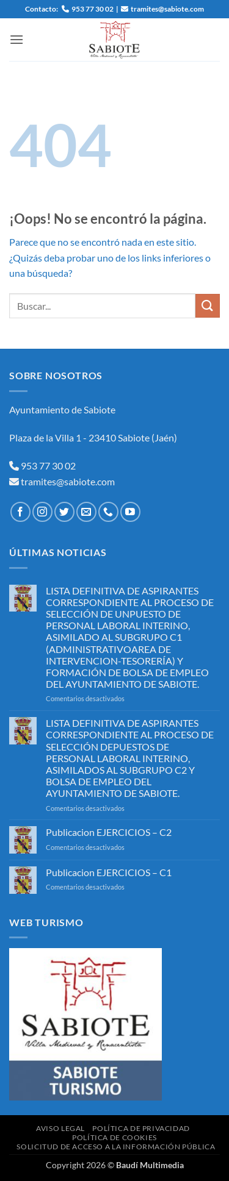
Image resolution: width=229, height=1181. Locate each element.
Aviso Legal (60, 1128)
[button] (16, 39)
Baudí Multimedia (150, 1165)
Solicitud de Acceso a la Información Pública (115, 1146)
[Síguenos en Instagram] (42, 512)
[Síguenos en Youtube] (130, 512)
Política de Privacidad (140, 1128)
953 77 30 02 (48, 465)
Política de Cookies (114, 1137)
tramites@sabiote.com (67, 481)
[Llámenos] (108, 512)
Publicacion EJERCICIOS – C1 (109, 872)
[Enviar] (207, 306)
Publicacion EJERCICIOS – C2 (109, 832)
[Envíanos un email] (86, 512)
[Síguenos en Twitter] (64, 512)
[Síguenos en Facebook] (20, 512)
